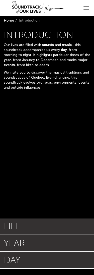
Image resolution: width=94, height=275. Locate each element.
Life (12, 226)
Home (9, 20)
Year (14, 243)
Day (12, 260)
